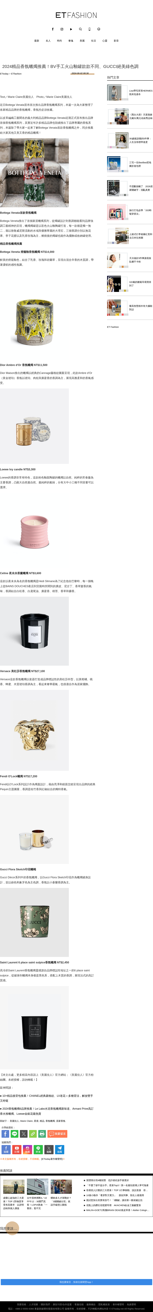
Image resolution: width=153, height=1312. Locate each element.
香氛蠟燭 (50, 1121)
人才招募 (33, 1304)
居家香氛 (60, 1121)
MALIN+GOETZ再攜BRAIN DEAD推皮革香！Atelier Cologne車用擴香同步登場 (118, 1210)
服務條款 (91, 1304)
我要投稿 (21, 1304)
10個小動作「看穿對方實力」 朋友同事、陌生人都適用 (115, 1195)
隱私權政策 (104, 1304)
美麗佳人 (14, 1121)
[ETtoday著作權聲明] (52, 1159)
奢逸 (70, 40)
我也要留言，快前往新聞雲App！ (76, 1282)
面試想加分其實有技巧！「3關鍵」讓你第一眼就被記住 (114, 1200)
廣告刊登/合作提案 (62, 1304)
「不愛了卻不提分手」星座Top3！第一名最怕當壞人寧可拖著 (117, 1185)
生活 (93, 40)
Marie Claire (26, 1121)
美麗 (82, 40)
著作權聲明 (118, 1304)
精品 (42, 1121)
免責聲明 (131, 1304)
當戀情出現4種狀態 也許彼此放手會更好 (107, 1180)
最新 (36, 40)
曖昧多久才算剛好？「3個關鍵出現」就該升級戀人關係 (61, 1201)
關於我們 (45, 1304)
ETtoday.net (118, 1308)
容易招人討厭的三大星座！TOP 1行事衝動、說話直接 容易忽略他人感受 (118, 1190)
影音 (116, 40)
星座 (36, 1121)
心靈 (104, 40)
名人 (48, 40)
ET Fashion (76, 15)
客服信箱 (79, 1304)
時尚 (59, 40)
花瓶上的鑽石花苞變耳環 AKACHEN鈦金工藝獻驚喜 (113, 1205)
